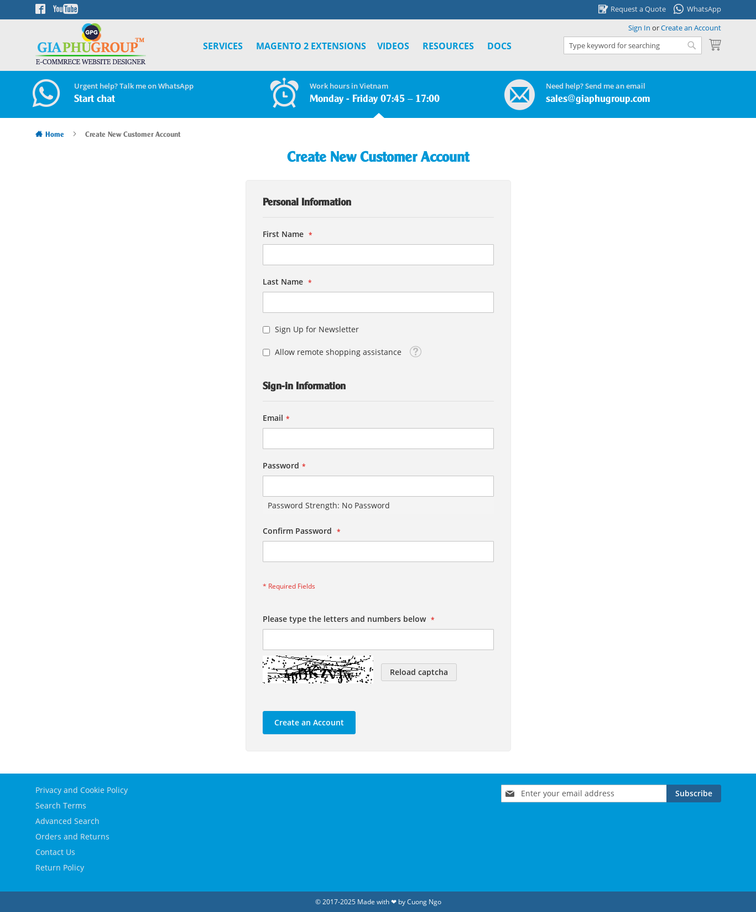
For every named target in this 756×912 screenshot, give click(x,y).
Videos (393, 46)
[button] (415, 350)
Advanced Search (67, 821)
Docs (499, 46)
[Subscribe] (693, 793)
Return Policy (59, 867)
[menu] (345, 46)
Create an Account (691, 28)
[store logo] (90, 44)
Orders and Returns (72, 836)
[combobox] (633, 45)
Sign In (639, 28)
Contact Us (55, 852)
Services (223, 46)
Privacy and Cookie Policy (81, 790)
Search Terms (60, 805)
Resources (448, 46)
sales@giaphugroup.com (598, 99)
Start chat (94, 99)
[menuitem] (311, 46)
